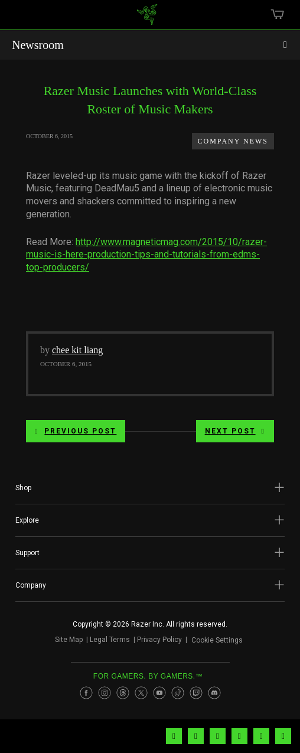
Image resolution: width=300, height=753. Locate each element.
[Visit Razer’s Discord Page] (214, 693)
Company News (233, 141)
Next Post (235, 431)
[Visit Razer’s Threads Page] (123, 693)
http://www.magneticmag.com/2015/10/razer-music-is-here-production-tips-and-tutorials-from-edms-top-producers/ (146, 254)
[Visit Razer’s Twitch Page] (196, 693)
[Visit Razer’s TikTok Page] (177, 693)
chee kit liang (77, 350)
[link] (147, 19)
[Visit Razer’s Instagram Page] (104, 693)
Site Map (69, 639)
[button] (150, 488)
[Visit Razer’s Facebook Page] (86, 693)
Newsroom (38, 44)
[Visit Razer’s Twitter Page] (141, 693)
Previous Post (75, 431)
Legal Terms (110, 639)
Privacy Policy (159, 639)
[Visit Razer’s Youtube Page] (159, 693)
